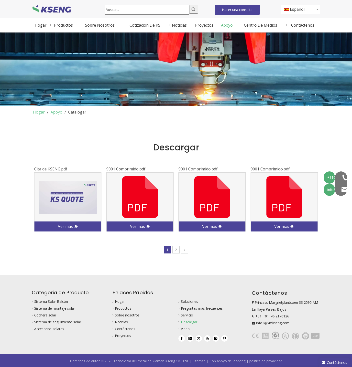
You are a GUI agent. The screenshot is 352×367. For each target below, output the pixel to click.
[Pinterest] (224, 338)
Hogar (120, 301)
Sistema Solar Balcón (51, 301)
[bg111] (286, 335)
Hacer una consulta (237, 9)
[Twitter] (199, 338)
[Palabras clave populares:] (193, 9)
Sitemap (199, 361)
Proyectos (123, 335)
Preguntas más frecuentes (202, 308)
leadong (239, 361)
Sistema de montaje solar (54, 308)
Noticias (121, 322)
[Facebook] (181, 338)
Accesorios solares (49, 328)
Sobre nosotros (127, 315)
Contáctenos (125, 328)
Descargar (189, 322)
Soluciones (189, 301)
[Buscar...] (147, 10)
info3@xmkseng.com (272, 323)
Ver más (68, 226)
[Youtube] (207, 338)
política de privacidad (265, 361)
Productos (123, 308)
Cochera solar (45, 315)
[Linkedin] (190, 338)
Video (185, 328)
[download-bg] (176, 69)
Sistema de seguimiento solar (57, 322)
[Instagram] (216, 338)
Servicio (187, 315)
